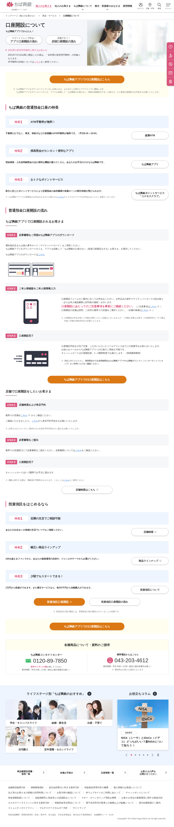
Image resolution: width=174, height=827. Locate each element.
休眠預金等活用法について (68, 803)
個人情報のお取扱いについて (128, 787)
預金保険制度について (19, 798)
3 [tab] (139, 755)
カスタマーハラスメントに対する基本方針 (28, 803)
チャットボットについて (138, 792)
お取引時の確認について (69, 792)
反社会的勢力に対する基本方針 (64, 787)
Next (151, 754)
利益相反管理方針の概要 (96, 787)
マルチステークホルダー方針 (53, 808)
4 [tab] (143, 755)
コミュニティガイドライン (21, 808)
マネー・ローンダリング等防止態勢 (98, 798)
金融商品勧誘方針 (17, 787)
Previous (127, 754)
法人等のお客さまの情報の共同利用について (30, 792)
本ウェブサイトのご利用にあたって (103, 792)
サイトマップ (79, 808)
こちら (37, 62)
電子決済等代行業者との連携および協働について (110, 803)
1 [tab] (131, 755)
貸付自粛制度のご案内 (150, 803)
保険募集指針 (37, 787)
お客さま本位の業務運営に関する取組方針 (142, 798)
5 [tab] (147, 755)
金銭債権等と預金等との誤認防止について (55, 798)
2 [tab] (135, 755)
